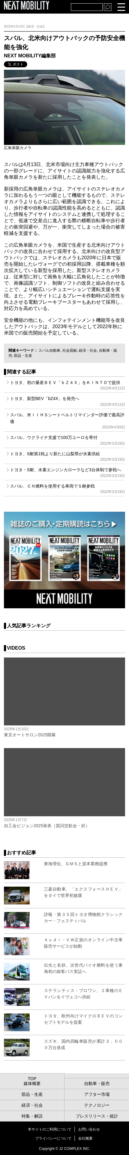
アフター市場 (97, 1094)
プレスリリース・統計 (97, 1116)
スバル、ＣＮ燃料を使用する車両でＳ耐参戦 (67, 489)
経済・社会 (88, 350)
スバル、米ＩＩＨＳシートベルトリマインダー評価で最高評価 (67, 421)
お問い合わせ (89, 1129)
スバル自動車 (49, 350)
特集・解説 (32, 1116)
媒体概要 (32, 1083)
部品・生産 (23, 356)
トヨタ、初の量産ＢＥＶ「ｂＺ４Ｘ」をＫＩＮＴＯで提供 (67, 385)
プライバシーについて (53, 1138)
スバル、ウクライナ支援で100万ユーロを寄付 (67, 440)
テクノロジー (97, 1105)
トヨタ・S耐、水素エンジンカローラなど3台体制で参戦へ (67, 472)
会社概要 (85, 1138)
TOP (32, 1078)
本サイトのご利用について (49, 1129)
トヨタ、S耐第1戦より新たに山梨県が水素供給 (67, 456)
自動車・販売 (97, 1083)
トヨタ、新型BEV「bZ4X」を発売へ (67, 401)
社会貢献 (69, 350)
